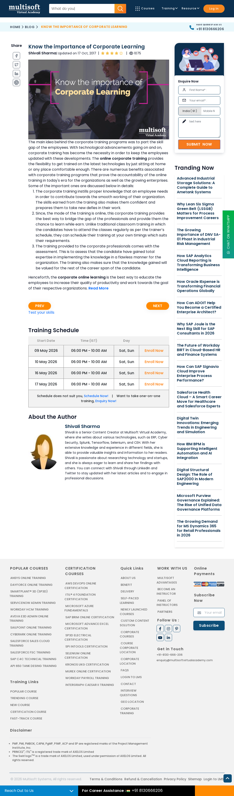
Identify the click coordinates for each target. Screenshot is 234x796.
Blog (30, 27)
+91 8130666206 (210, 29)
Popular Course (23, 691)
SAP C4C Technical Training (33, 659)
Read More (98, 288)
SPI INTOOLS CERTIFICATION (86, 650)
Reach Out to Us (19, 790)
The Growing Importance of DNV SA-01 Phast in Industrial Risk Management (199, 237)
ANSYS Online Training (28, 578)
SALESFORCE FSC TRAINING (30, 652)
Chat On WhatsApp (228, 234)
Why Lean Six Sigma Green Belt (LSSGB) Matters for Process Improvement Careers (198, 211)
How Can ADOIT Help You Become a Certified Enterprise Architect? (199, 307)
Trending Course (24, 697)
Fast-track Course (26, 718)
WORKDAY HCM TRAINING (29, 609)
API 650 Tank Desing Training (33, 665)
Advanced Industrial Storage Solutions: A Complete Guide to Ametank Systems (196, 185)
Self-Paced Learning (129, 600)
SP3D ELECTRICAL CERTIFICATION (77, 641)
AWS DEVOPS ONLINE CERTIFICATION (80, 585)
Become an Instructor (166, 591)
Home (15, 27)
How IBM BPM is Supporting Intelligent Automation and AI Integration (197, 451)
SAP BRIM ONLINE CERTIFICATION (77, 619)
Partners (165, 611)
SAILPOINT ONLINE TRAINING (31, 627)
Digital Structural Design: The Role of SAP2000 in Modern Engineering (195, 477)
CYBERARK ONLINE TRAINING (31, 634)
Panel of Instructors (167, 602)
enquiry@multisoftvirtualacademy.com (185, 660)
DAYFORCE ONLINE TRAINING (31, 585)
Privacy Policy (175, 778)
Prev (39, 305)
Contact (128, 683)
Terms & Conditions (106, 778)
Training (169, 8)
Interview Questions (128, 692)
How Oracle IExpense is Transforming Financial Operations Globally (198, 286)
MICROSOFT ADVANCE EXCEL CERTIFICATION (86, 630)
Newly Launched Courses (133, 611)
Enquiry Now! (105, 401)
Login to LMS (131, 676)
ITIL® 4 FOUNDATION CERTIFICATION (80, 596)
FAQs (125, 670)
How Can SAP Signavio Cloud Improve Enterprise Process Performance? (198, 373)
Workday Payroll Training (87, 682)
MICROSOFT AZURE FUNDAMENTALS (79, 608)
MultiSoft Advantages (167, 580)
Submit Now (199, 144)
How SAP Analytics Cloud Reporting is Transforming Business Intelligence (198, 263)
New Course (20, 704)
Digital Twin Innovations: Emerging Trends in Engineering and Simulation (197, 425)
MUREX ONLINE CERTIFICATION (88, 675)
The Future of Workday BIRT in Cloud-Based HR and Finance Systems (198, 350)
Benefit (126, 585)
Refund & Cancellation (143, 778)
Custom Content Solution (135, 622)
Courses (145, 8)
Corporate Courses (129, 634)
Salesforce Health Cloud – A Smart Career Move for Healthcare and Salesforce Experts (199, 399)
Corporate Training (129, 710)
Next (157, 305)
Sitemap (195, 778)
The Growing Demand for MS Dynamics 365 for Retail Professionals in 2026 (199, 528)
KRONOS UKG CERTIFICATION (87, 668)
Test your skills (41, 312)
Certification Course (28, 711)
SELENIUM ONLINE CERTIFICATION (77, 659)
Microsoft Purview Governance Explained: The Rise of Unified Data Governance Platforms (199, 503)
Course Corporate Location (129, 647)
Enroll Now (154, 350)
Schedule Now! (96, 396)
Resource (190, 8)
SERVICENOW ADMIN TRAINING (33, 602)
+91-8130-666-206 (170, 655)
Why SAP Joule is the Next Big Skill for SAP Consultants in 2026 (196, 329)
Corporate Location (129, 660)
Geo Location (132, 701)
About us (128, 578)
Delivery (127, 591)
